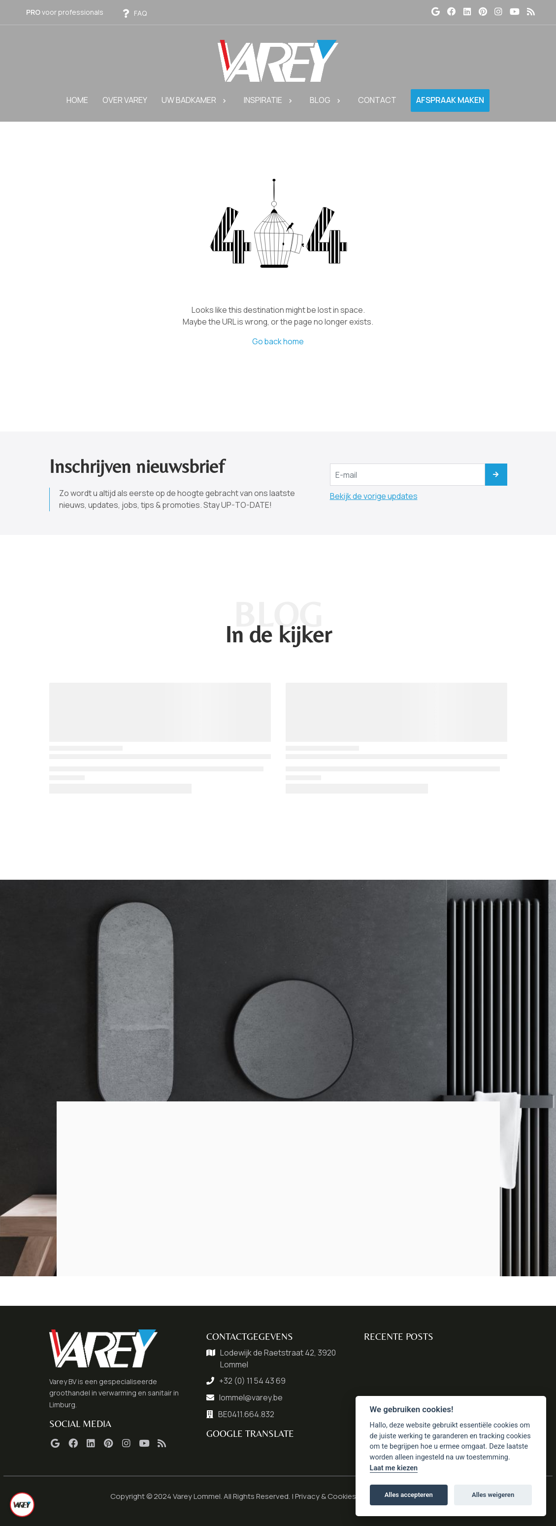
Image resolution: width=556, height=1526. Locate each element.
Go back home (278, 341)
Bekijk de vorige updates (374, 496)
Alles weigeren (493, 1494)
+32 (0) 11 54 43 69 (252, 1380)
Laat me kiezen (394, 1468)
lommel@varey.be (251, 1397)
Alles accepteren (409, 1494)
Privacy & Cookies (325, 1496)
